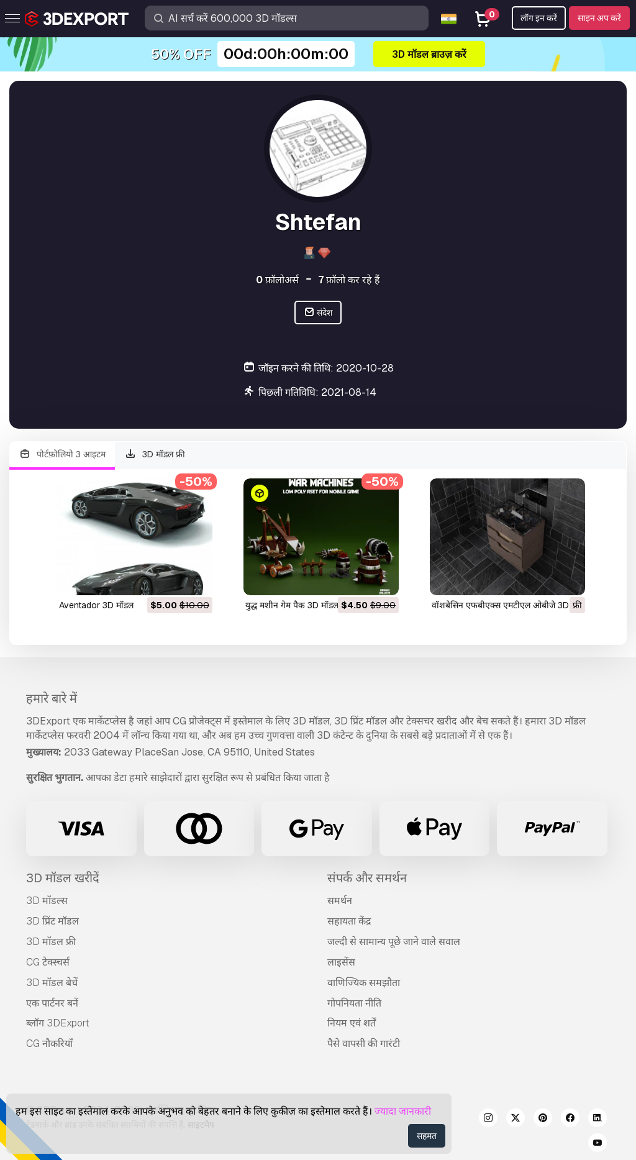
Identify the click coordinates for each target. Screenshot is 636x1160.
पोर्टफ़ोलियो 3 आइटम (62, 454)
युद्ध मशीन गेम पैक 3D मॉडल (291, 605)
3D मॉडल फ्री (155, 454)
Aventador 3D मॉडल (96, 605)
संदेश (318, 313)
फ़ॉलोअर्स (277, 279)
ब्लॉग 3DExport (57, 1023)
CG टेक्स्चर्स (48, 962)
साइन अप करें (599, 18)
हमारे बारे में (51, 698)
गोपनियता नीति (354, 1003)
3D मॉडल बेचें (52, 982)
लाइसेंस (341, 962)
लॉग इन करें (538, 18)
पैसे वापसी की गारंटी (363, 1043)
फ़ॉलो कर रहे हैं (349, 279)
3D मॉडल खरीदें (62, 878)
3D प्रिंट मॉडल (52, 921)
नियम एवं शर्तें (351, 1023)
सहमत (427, 1135)
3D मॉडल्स (47, 900)
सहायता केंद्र (349, 921)
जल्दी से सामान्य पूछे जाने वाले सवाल (393, 941)
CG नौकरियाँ (49, 1043)
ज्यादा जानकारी (403, 1111)
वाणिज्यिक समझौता (363, 982)
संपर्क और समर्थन (367, 878)
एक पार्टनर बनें (52, 1003)
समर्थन (339, 900)
